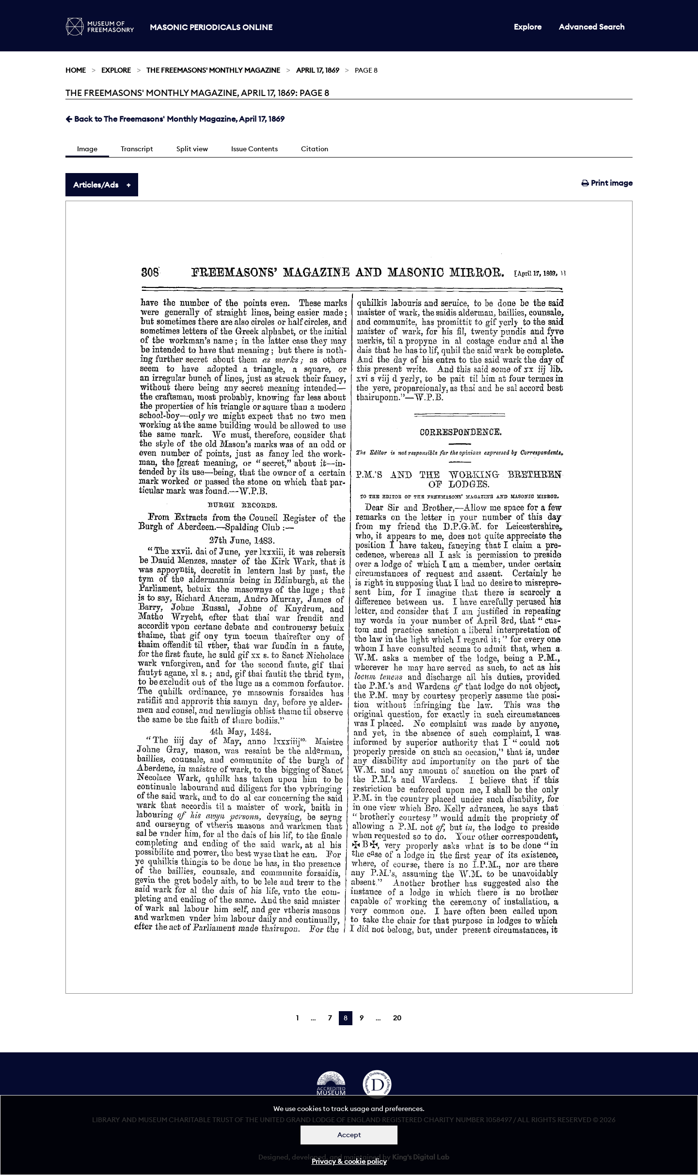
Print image (607, 183)
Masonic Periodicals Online (211, 27)
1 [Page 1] (297, 1018)
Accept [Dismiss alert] (349, 1134)
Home (75, 70)
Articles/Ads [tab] (95, 185)
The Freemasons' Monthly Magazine (213, 70)
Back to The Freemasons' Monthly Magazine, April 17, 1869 (175, 119)
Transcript (137, 148)
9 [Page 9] (362, 1018)
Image (87, 148)
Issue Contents (254, 148)
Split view (192, 148)
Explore (527, 27)
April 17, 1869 (317, 70)
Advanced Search (592, 27)
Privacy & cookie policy (349, 1161)
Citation (314, 148)
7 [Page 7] (330, 1018)
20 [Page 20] (397, 1018)
